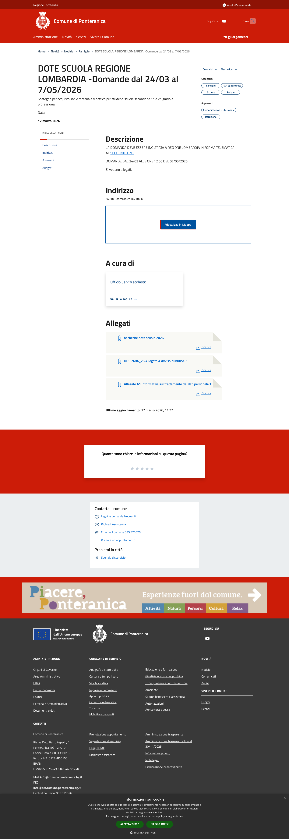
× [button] (284, 797)
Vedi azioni (229, 69)
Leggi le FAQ (97, 748)
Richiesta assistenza (102, 754)
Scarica (203, 347)
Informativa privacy (157, 753)
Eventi (205, 708)
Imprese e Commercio (103, 690)
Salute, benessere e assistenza (165, 696)
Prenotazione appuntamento (107, 734)
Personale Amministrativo (50, 703)
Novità (55, 51)
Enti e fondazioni (44, 690)
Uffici (36, 683)
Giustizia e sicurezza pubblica (164, 676)
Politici (37, 697)
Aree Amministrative (46, 676)
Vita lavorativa (98, 683)
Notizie (68, 51)
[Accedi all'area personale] (237, 5)
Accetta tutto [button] (129, 824)
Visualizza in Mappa (178, 224)
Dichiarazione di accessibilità (163, 767)
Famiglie (84, 51)
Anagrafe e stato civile (103, 669)
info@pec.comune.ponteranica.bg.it (57, 787)
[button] (145, 832)
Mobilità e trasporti (101, 714)
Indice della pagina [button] (53, 133)
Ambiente (151, 690)
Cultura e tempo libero (103, 676)
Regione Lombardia (45, 5)
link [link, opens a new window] (181, 816)
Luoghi (205, 702)
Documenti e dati (44, 710)
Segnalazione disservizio (105, 741)
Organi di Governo (45, 669)
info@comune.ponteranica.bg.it (61, 777)
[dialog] (144, 816)
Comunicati (208, 676)
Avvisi (205, 683)
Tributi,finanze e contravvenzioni (166, 683)
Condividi (210, 69)
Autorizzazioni (154, 703)
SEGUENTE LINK (122, 152)
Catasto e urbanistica (103, 702)
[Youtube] (217, 20)
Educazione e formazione (161, 669)
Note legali (152, 760)
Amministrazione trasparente (164, 734)
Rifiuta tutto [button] (160, 824)
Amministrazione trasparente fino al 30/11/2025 (168, 744)
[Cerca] (251, 21)
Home (41, 51)
